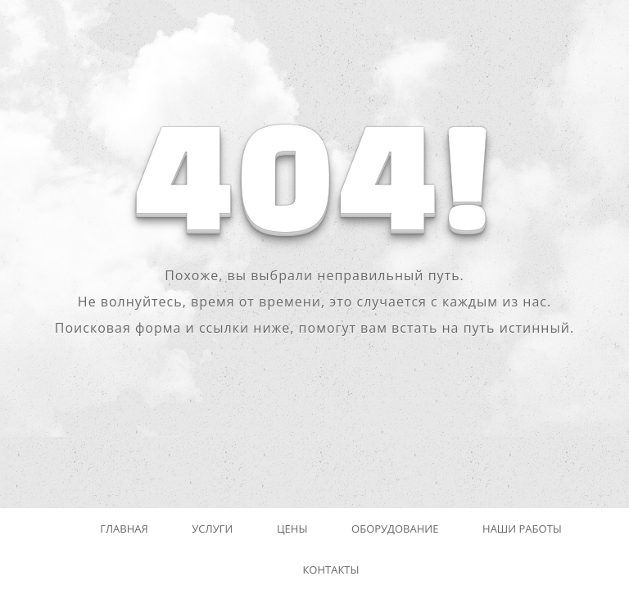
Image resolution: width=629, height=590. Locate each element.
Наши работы (522, 528)
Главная (124, 528)
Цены (292, 528)
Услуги (212, 528)
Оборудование (394, 528)
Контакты (330, 569)
